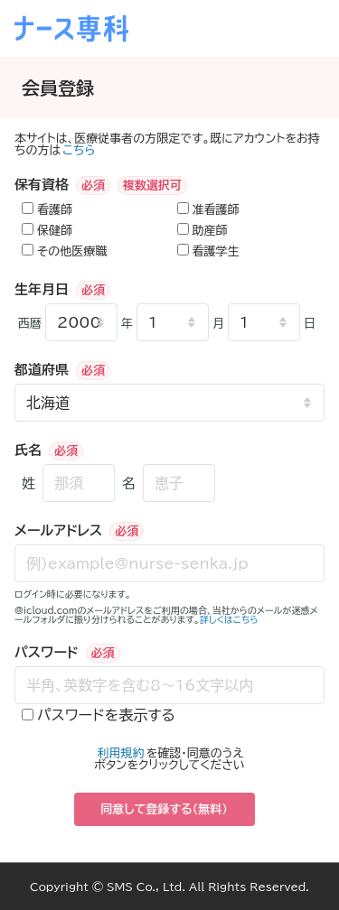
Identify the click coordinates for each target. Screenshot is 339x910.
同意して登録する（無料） (164, 809)
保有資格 (41, 184)
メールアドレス (58, 530)
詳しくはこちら (229, 619)
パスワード (46, 652)
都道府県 (41, 369)
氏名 (28, 450)
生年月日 (41, 289)
